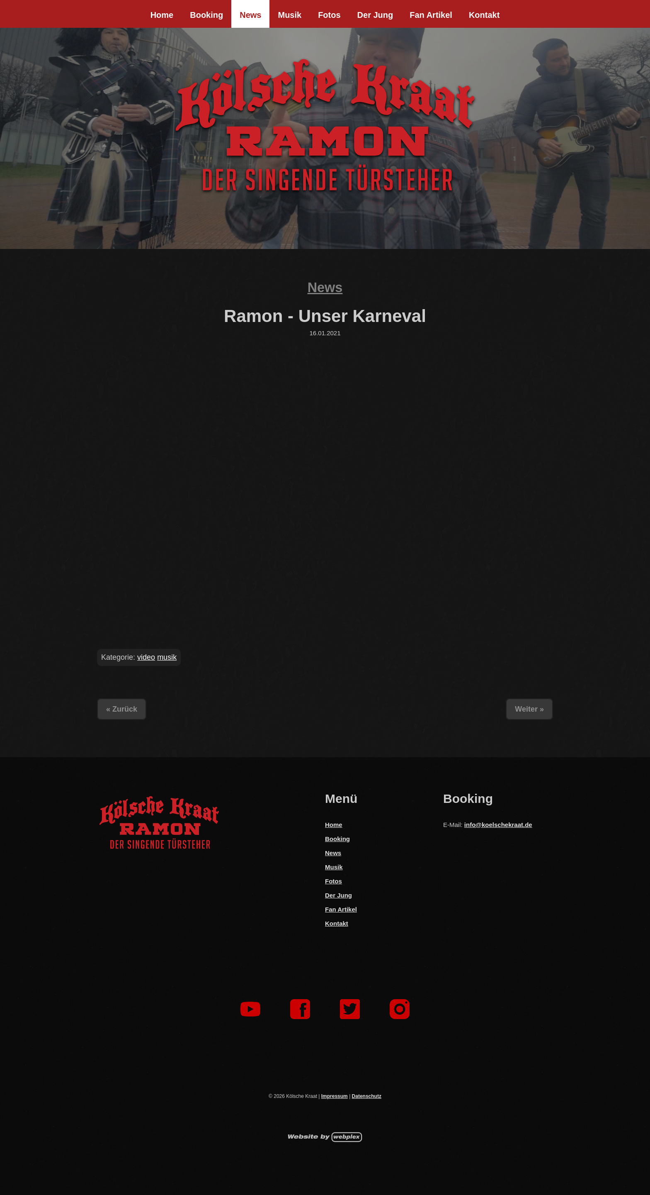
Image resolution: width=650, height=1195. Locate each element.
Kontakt (484, 15)
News (250, 15)
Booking (206, 15)
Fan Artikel (431, 15)
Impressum (334, 1096)
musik (167, 657)
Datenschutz (366, 1096)
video (146, 657)
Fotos (329, 15)
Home (162, 15)
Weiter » (529, 709)
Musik (289, 15)
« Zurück (121, 709)
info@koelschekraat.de (498, 824)
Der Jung (375, 15)
